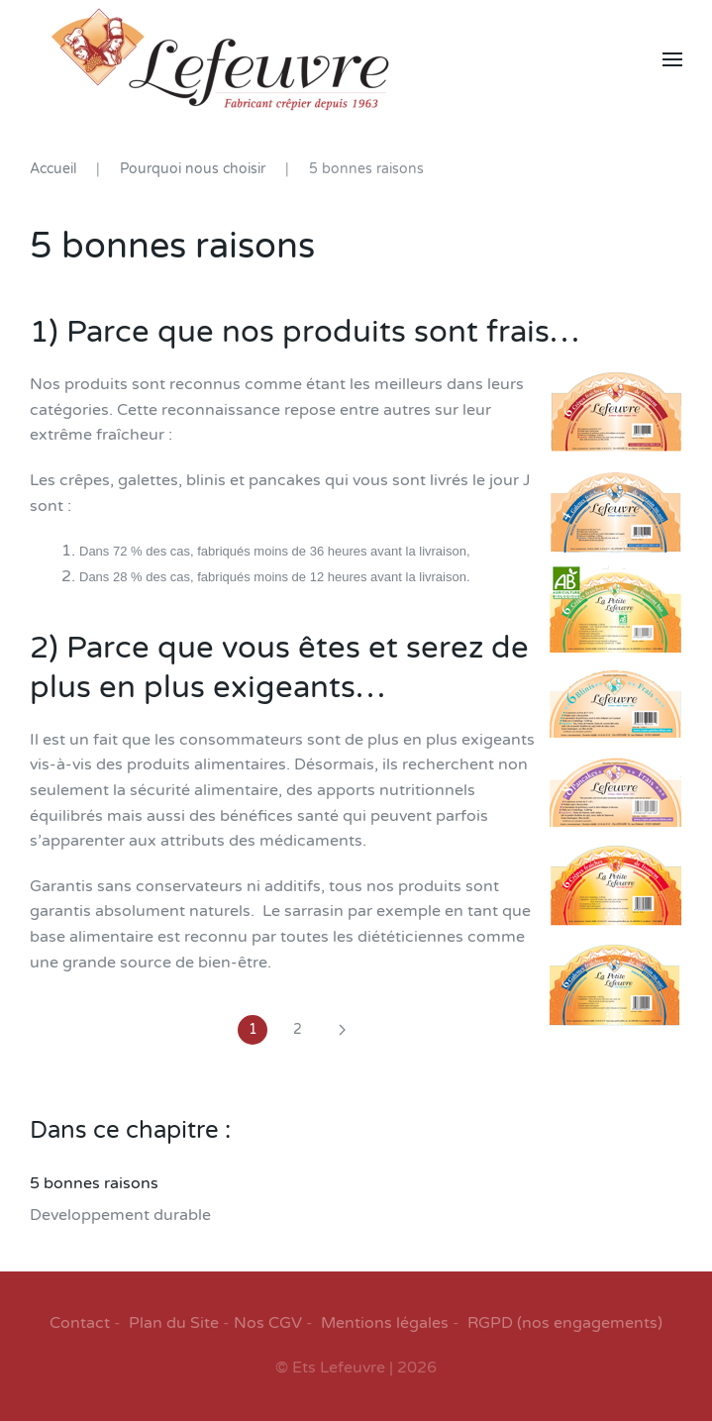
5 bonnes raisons (94, 1183)
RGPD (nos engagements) (564, 1323)
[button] (672, 59)
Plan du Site (174, 1323)
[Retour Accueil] (220, 59)
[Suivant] (341, 1030)
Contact (80, 1323)
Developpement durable (120, 1215)
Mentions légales (385, 1323)
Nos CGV (268, 1323)
